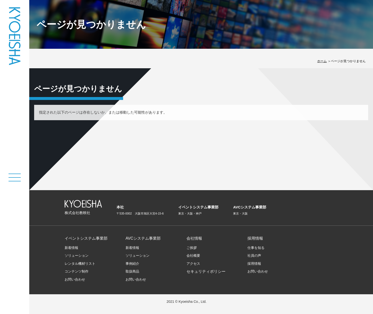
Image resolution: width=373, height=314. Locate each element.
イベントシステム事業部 (86, 238)
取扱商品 (132, 271)
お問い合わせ (75, 279)
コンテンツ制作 (76, 271)
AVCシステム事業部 (143, 238)
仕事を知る (256, 248)
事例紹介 (132, 263)
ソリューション (76, 255)
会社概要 (193, 255)
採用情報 (255, 238)
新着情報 (71, 248)
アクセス (193, 263)
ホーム (322, 61)
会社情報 (194, 238)
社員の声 (254, 255)
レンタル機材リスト (80, 263)
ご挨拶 (191, 248)
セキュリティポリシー (206, 271)
